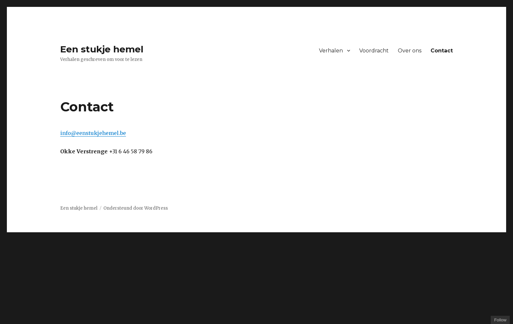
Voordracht (374, 51)
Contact (442, 51)
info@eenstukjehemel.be (93, 133)
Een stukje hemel (101, 49)
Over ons (409, 51)
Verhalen (331, 51)
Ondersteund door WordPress (135, 208)
